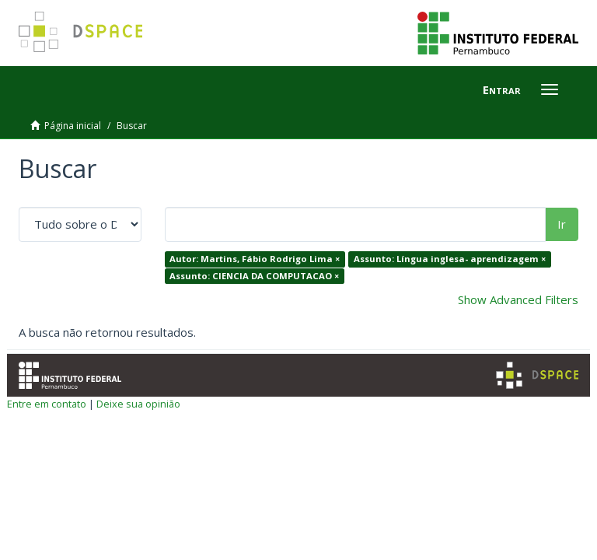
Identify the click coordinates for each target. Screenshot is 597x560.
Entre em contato (46, 404)
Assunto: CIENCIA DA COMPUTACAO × (254, 276)
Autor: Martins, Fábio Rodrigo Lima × (254, 258)
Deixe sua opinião (138, 404)
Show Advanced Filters (518, 299)
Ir (561, 224)
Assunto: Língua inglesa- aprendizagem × (450, 258)
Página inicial (72, 125)
